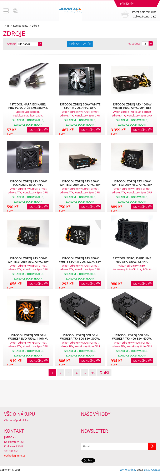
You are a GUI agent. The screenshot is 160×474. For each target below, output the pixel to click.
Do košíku (36, 130)
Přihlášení (126, 3)
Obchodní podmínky (16, 420)
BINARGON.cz (152, 470)
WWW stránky (128, 470)
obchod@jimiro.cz (14, 455)
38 (93, 373)
